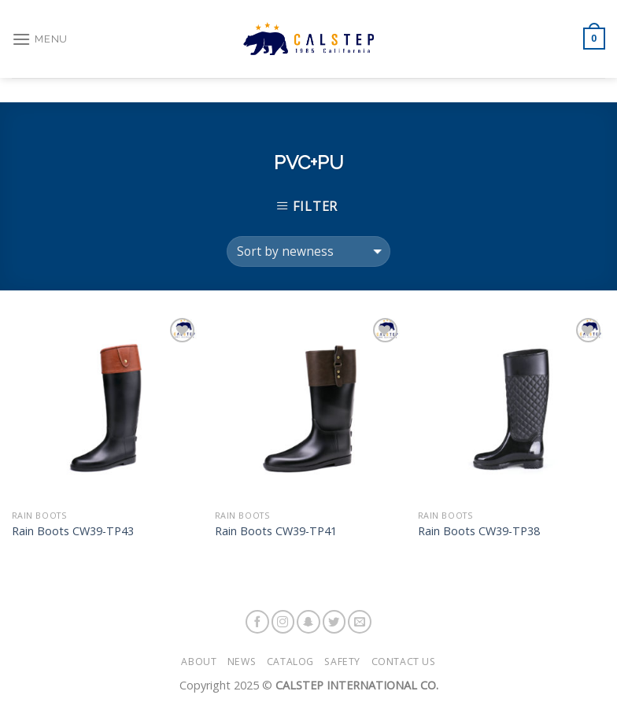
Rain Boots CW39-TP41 (276, 531)
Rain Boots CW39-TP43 (73, 531)
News (241, 661)
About (198, 661)
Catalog (290, 661)
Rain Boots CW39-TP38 (479, 531)
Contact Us (403, 661)
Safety (342, 661)
